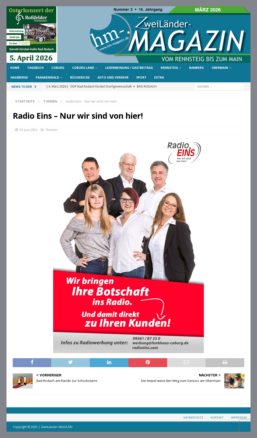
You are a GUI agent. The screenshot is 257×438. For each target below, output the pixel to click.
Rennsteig (169, 68)
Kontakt (217, 417)
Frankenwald (47, 77)
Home (14, 68)
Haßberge (19, 77)
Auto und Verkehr (113, 77)
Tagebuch (35, 68)
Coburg (57, 68)
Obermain (220, 68)
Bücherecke (80, 77)
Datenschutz (193, 417)
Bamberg (196, 68)
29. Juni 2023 (28, 129)
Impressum (239, 417)
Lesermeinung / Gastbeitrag (129, 68)
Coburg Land (83, 68)
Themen (51, 129)
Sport (141, 77)
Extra (159, 77)
